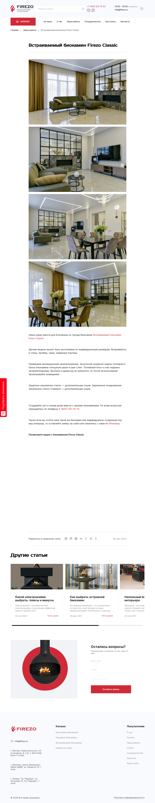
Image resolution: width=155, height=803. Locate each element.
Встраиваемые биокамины (69, 743)
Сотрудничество (135, 753)
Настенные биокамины (67, 732)
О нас (129, 732)
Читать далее (52, 616)
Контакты (131, 758)
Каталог (131, 737)
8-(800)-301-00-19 (69, 408)
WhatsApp (114, 423)
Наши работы (133, 743)
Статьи (130, 748)
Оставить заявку (111, 689)
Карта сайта (133, 763)
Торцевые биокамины (66, 737)
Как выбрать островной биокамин (87, 598)
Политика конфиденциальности (129, 797)
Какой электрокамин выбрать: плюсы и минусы (34, 598)
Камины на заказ (64, 748)
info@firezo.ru (21, 741)
